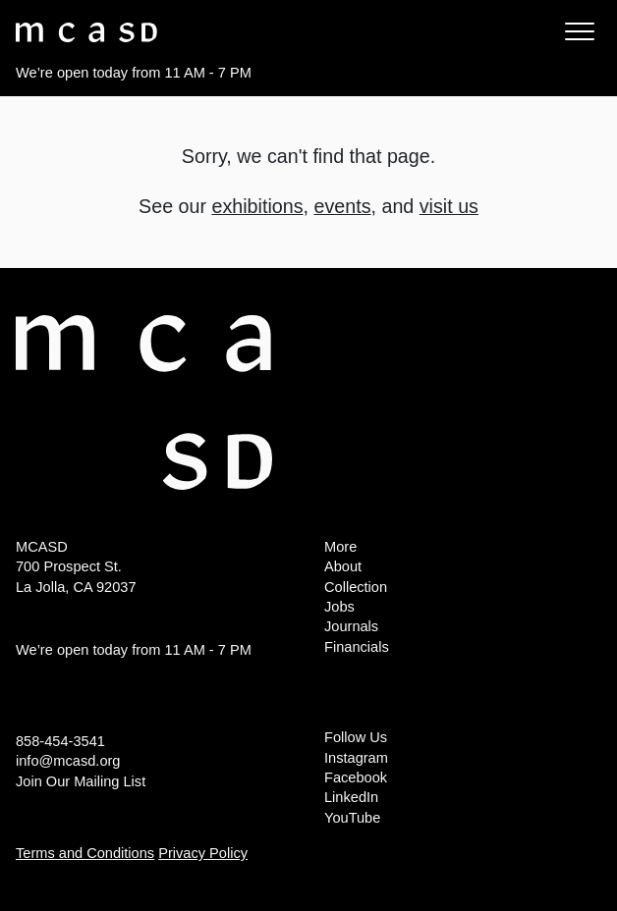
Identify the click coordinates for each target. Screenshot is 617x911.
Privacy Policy (203, 853)
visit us (449, 206)
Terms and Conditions (85, 853)
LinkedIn (351, 797)
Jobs (339, 607)
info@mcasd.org (68, 761)
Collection (355, 587)
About (343, 566)
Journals (351, 626)
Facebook (355, 777)
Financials (356, 647)
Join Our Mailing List (80, 781)
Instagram (356, 758)
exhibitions (258, 206)
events (341, 206)
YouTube (352, 818)
